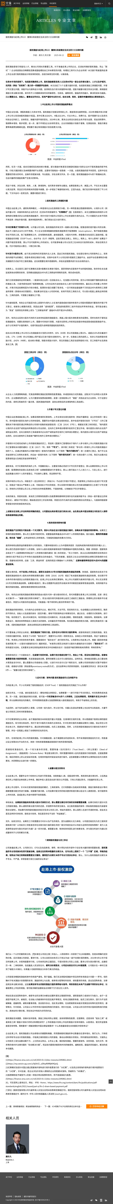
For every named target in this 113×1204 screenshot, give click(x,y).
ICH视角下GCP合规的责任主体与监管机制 (69, 1106)
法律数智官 (87, 4)
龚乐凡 (8, 1158)
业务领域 (24, 4)
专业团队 (40, 4)
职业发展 (78, 4)
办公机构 (69, 4)
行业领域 (32, 4)
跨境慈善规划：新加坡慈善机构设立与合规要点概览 (35, 1106)
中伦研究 (48, 5)
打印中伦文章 (97, 1106)
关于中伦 (16, 4)
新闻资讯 (61, 4)
